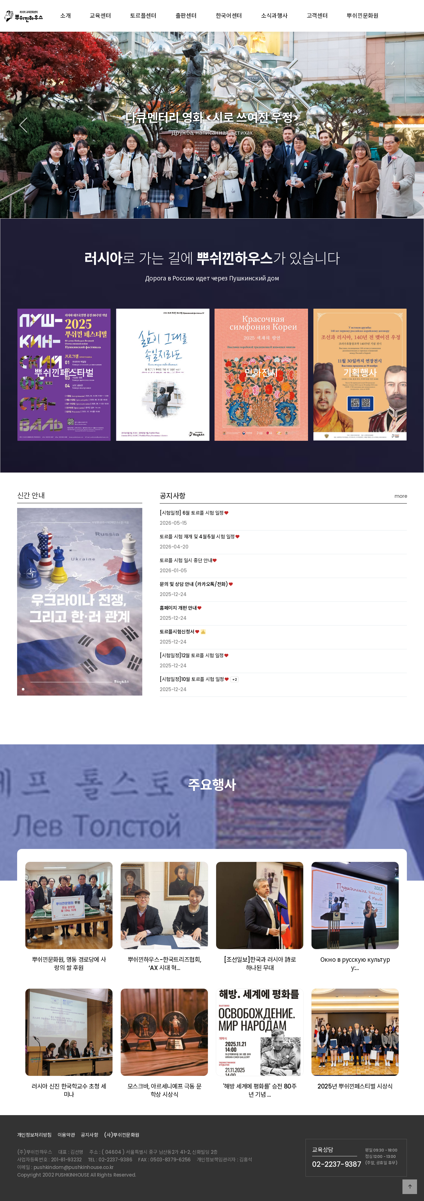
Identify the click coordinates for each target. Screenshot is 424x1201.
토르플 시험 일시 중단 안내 (186, 589)
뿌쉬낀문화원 (362, 16)
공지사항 (173, 525)
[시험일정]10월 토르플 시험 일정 (192, 708)
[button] (205, 177)
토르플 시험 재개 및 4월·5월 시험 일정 (197, 565)
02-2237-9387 (336, 1164)
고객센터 (317, 16)
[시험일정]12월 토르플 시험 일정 (192, 684)
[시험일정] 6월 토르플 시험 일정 (192, 542)
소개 (65, 16)
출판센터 (186, 16)
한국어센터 (229, 16)
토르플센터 (143, 16)
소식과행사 (274, 16)
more (401, 525)
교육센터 (100, 16)
